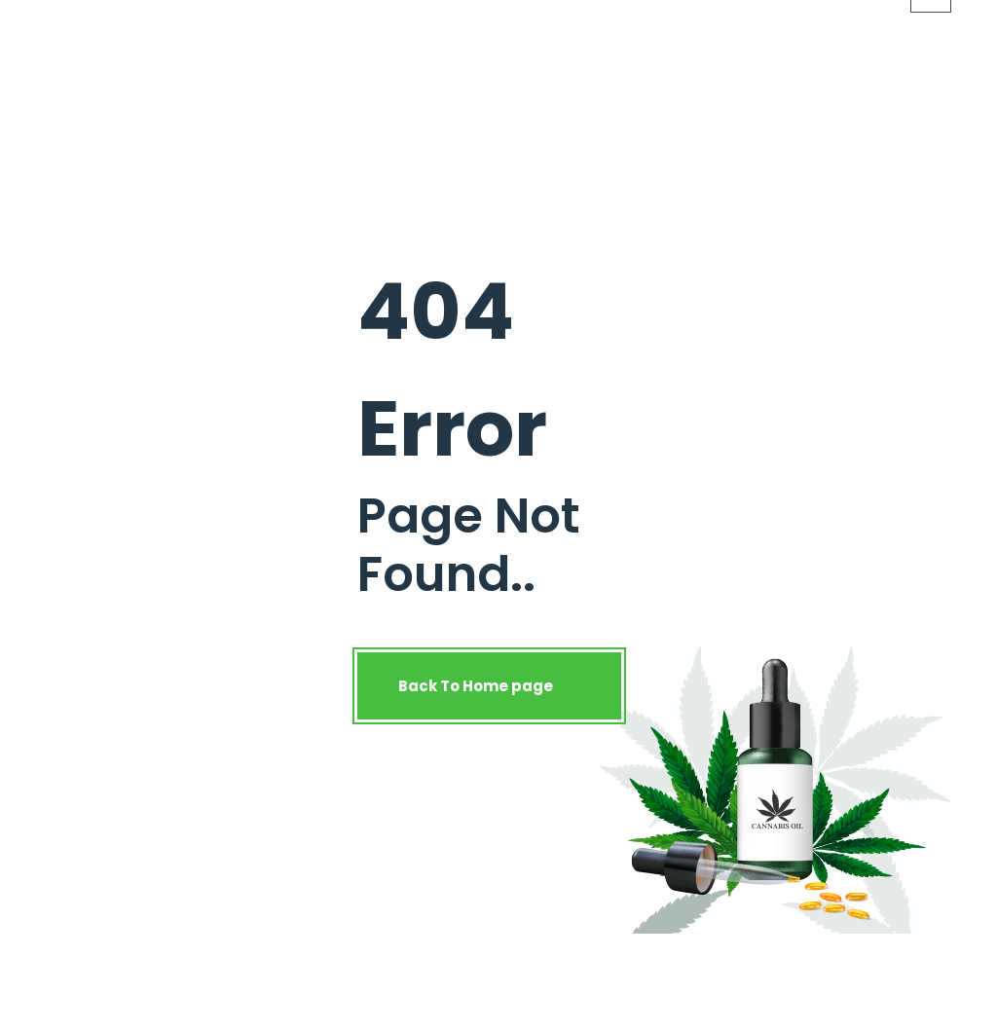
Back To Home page (489, 686)
